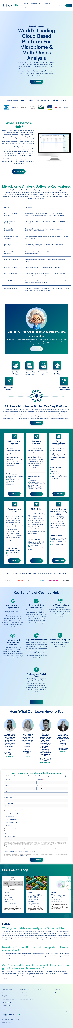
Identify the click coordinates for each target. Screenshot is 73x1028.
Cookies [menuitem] (20, 1019)
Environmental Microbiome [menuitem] (26, 999)
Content (34, 8)
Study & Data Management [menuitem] (8, 996)
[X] (67, 1012)
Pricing (41, 3)
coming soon (59, 560)
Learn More (14, 493)
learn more (58, 493)
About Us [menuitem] (57, 989)
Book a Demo (19, 171)
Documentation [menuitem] (41, 996)
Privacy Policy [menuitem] (14, 1019)
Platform (26, 3)
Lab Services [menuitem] (41, 992)
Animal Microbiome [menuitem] (24, 996)
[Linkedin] (70, 1012)
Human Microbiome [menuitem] (25, 989)
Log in (62, 5)
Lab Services (26, 8)
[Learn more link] (36, 348)
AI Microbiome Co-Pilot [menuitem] (8, 999)
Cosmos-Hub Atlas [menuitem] (6, 1002)
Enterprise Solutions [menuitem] (7, 1005)
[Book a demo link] (36, 82)
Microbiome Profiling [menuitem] (7, 989)
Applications (34, 3)
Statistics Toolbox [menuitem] (6, 992)
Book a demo (68, 5)
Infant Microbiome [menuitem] (24, 992)
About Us (48, 3)
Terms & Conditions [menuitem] (6, 1019)
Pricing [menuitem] (39, 989)
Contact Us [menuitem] (58, 992)
